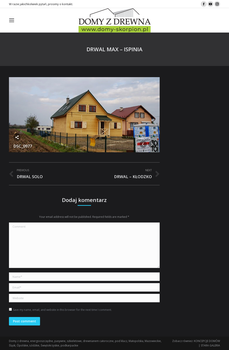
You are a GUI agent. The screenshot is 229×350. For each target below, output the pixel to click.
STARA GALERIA (210, 345)
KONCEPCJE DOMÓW (207, 341)
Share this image (17, 137)
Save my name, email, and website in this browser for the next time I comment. (62, 310)
